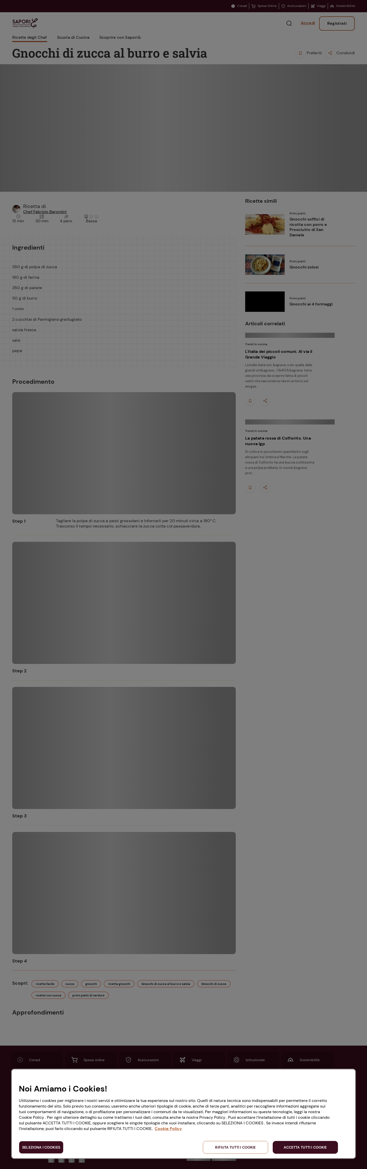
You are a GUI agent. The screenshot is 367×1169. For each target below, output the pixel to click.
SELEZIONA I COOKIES (41, 1147)
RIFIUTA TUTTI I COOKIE (235, 1147)
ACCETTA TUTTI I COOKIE (305, 1147)
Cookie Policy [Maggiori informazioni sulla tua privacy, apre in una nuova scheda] (168, 1128)
